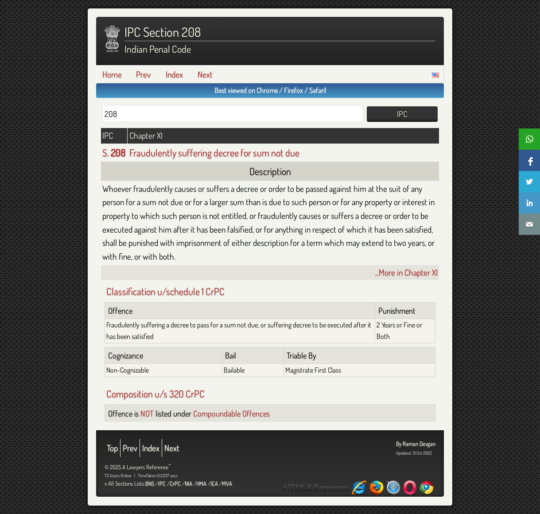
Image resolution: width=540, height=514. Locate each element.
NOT (147, 413)
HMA (201, 483)
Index (174, 74)
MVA (227, 483)
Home (112, 74)
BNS (149, 483)
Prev (143, 74)
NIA (188, 483)
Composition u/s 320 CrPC (155, 393)
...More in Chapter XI (406, 272)
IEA (214, 483)
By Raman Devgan (415, 443)
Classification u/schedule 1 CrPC (165, 291)
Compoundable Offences (231, 413)
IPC (162, 483)
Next (205, 74)
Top (112, 447)
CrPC (175, 483)
